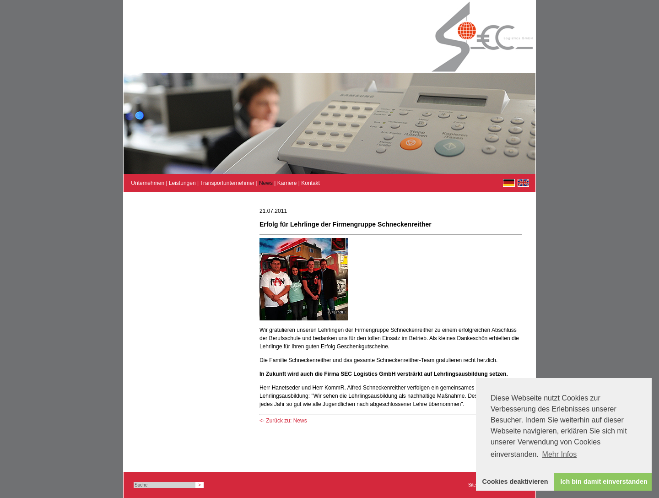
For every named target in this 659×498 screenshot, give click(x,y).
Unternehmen (147, 183)
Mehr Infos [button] (559, 454)
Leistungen (182, 183)
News (266, 183)
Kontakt (310, 183)
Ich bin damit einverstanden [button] (604, 481)
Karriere (287, 183)
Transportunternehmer (227, 183)
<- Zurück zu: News (283, 420)
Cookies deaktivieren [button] (515, 481)
